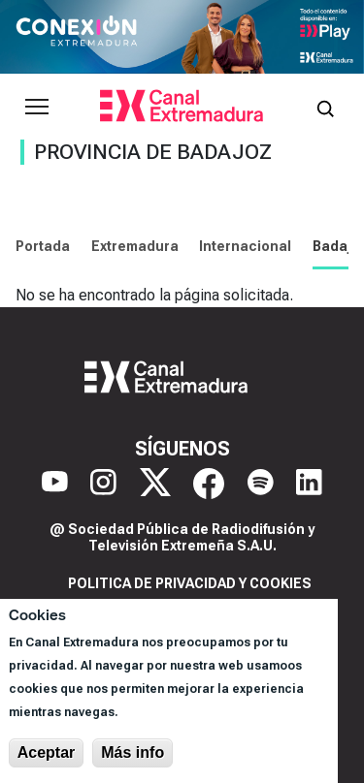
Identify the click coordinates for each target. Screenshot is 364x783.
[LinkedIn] (309, 483)
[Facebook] (208, 483)
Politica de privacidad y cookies (190, 583)
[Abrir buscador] (325, 106)
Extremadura (135, 246)
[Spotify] (261, 483)
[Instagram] (103, 483)
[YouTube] (55, 483)
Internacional (245, 246)
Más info (132, 752)
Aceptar (46, 752)
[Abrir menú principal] (37, 106)
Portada (43, 246)
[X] (155, 483)
